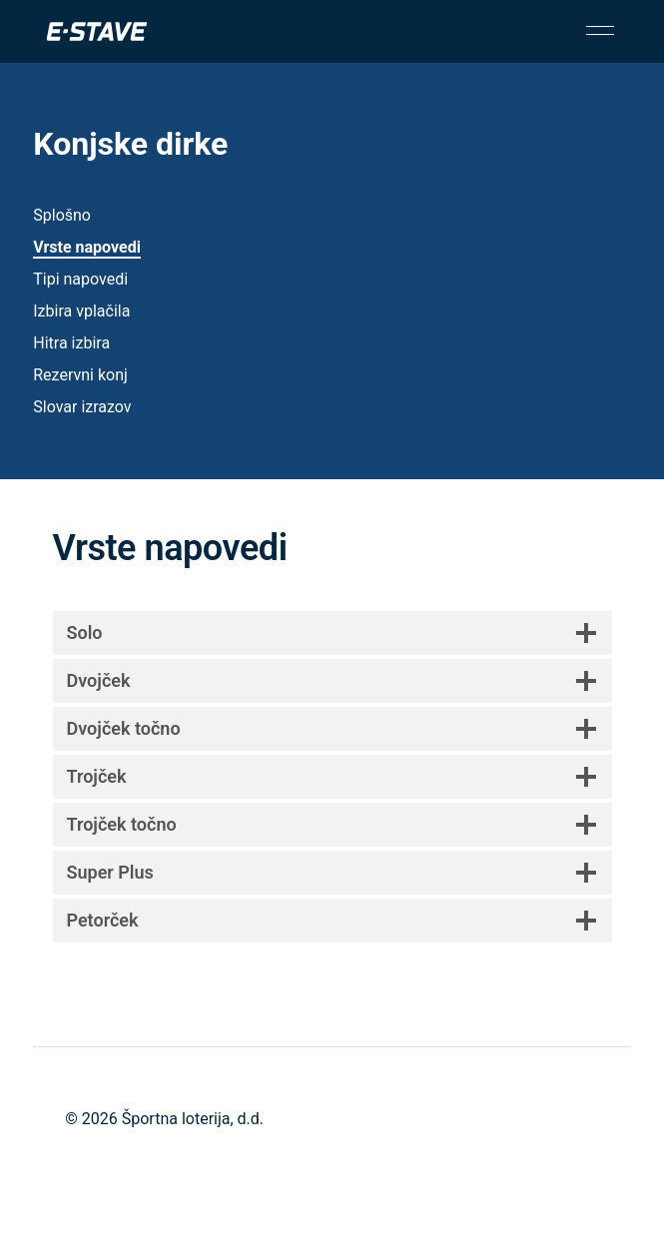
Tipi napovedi (80, 279)
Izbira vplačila (81, 311)
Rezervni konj (80, 374)
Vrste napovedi (87, 247)
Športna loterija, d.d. (193, 1118)
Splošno (62, 215)
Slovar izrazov (82, 406)
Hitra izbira (71, 342)
